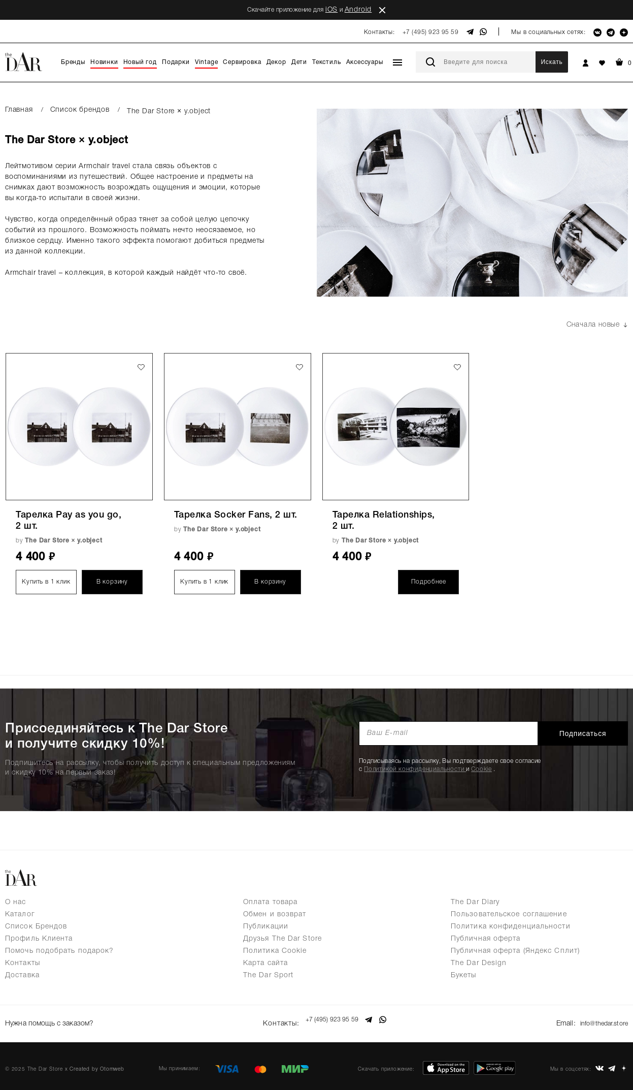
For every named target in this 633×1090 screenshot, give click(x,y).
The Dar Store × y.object (63, 540)
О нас (15, 902)
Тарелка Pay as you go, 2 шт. (68, 520)
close (382, 10)
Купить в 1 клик (46, 582)
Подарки (176, 62)
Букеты (464, 975)
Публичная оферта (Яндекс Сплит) (515, 951)
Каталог (20, 914)
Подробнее (428, 582)
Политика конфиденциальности (511, 926)
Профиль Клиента (39, 939)
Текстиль (326, 62)
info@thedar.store (601, 1019)
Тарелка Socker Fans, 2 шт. (235, 515)
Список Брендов (36, 926)
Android (358, 10)
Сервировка (242, 62)
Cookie (481, 769)
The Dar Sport (268, 975)
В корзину (112, 582)
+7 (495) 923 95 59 (431, 32)
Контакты (22, 963)
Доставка (22, 975)
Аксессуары (364, 62)
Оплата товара (270, 902)
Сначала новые (597, 325)
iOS (331, 10)
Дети (299, 62)
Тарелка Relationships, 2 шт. (383, 520)
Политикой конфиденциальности (415, 769)
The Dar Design (479, 963)
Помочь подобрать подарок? (59, 951)
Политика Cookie (275, 951)
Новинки (104, 62)
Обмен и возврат (275, 914)
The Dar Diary (475, 902)
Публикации (265, 926)
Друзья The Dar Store (282, 939)
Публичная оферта (486, 939)
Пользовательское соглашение (509, 914)
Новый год (140, 62)
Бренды (73, 62)
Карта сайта (265, 963)
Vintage (206, 62)
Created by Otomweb (97, 1062)
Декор (276, 62)
